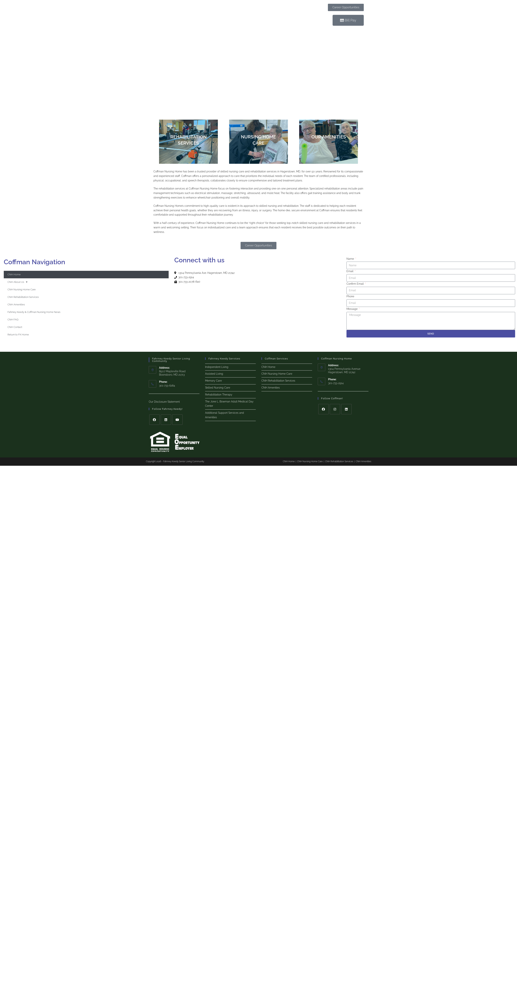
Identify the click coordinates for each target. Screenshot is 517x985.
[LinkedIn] (166, 419)
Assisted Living (214, 373)
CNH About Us (17, 282)
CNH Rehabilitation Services (23, 297)
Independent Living (216, 366)
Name (350, 258)
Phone (350, 296)
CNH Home (14, 274)
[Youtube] (177, 419)
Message (352, 308)
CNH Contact (15, 327)
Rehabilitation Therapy (218, 394)
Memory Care (213, 380)
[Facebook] (154, 419)
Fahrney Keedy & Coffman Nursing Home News (34, 312)
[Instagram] (335, 409)
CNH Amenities (16, 304)
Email (350, 271)
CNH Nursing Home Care (22, 289)
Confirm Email (355, 283)
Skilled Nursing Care (217, 387)
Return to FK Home (18, 334)
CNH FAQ (13, 319)
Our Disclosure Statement (164, 401)
